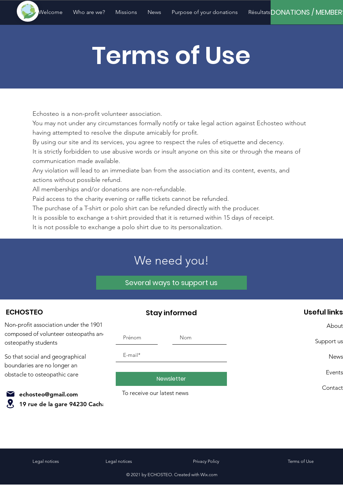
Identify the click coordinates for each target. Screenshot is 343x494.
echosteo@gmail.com (48, 394)
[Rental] (10, 403)
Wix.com (208, 474)
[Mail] (10, 393)
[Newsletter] (171, 379)
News (336, 356)
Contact (332, 387)
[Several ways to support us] (171, 283)
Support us (329, 341)
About (335, 325)
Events (334, 372)
